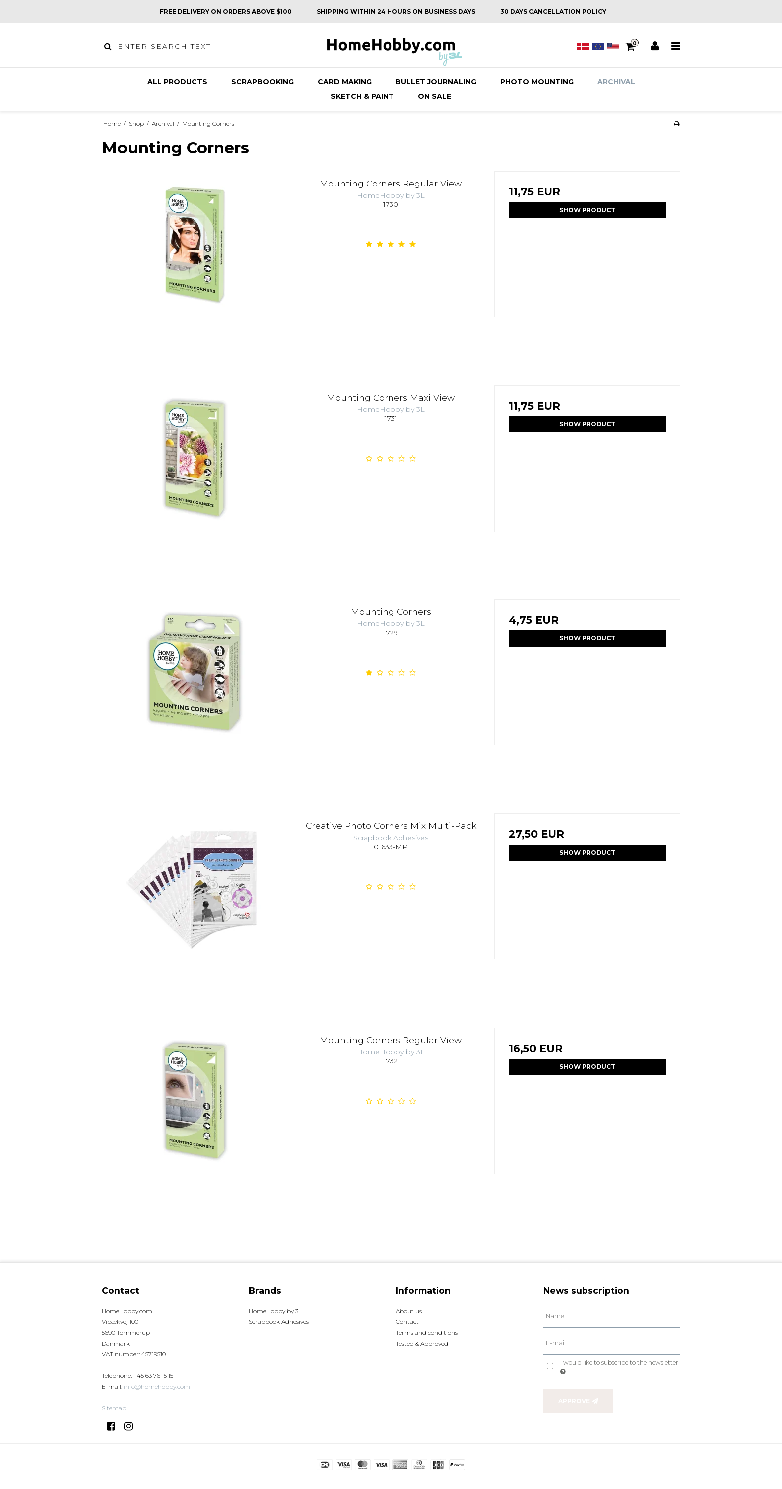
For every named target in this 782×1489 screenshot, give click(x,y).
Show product (587, 210)
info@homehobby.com (157, 1386)
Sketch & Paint (362, 96)
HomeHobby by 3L (275, 1311)
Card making (345, 81)
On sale (434, 96)
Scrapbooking (262, 81)
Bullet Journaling (435, 81)
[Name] (611, 1316)
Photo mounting (537, 81)
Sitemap (114, 1408)
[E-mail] (611, 1342)
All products (177, 81)
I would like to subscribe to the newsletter (618, 1366)
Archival (616, 81)
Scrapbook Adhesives (279, 1321)
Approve (574, 1401)
